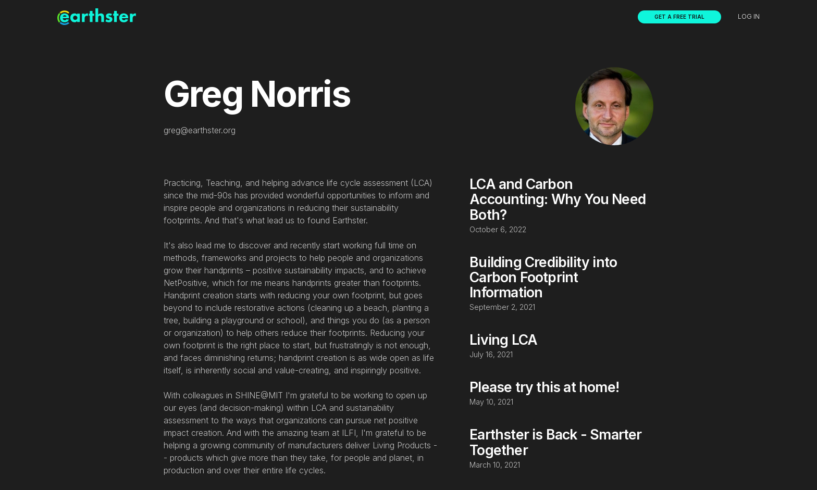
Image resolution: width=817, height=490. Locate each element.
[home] (96, 16)
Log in (749, 16)
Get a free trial (679, 17)
